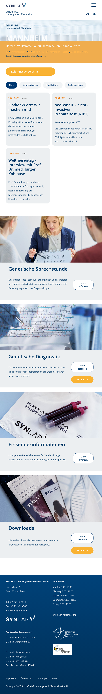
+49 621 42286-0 (18, 602)
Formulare (82, 379)
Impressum (11, 678)
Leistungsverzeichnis (25, 71)
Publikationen (52, 85)
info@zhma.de (19, 610)
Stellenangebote (75, 85)
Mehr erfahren (83, 285)
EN (94, 13)
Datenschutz (27, 678)
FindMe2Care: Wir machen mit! (24, 107)
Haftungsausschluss (47, 678)
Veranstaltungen (30, 85)
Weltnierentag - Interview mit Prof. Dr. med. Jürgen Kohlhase (25, 167)
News (11, 85)
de (87, 13)
